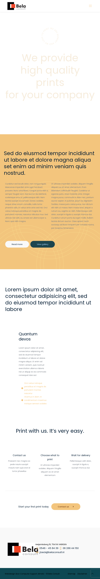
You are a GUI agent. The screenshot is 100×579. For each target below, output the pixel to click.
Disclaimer (82, 573)
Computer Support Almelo (32, 573)
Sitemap (71, 573)
